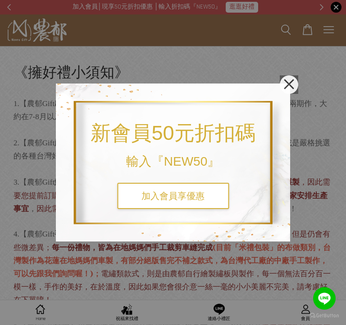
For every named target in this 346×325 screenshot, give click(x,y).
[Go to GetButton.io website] (324, 316)
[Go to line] (324, 298)
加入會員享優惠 (173, 196)
